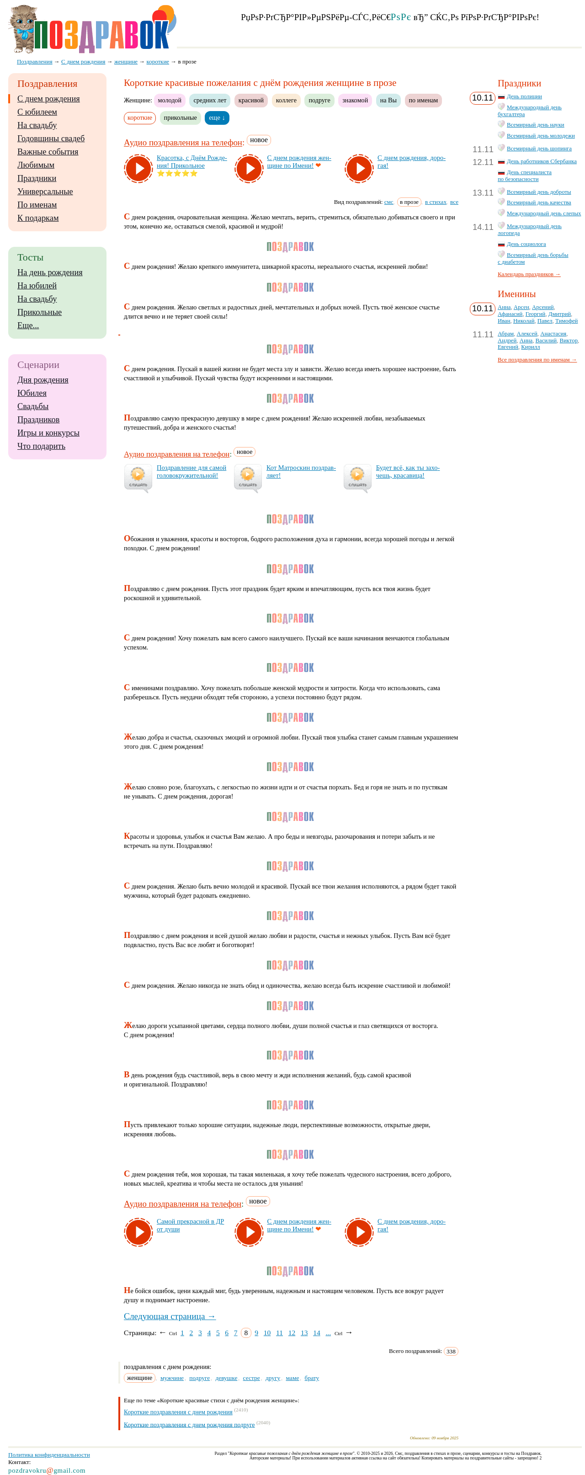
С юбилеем (37, 112)
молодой (169, 100)
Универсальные (45, 191)
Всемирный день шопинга (539, 148)
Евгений (508, 347)
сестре (251, 1377)
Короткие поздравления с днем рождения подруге (189, 1424)
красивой (251, 100)
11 (279, 1333)
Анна (504, 307)
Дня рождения (43, 379)
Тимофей (566, 321)
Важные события (48, 151)
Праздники (36, 178)
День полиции (524, 96)
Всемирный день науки (535, 125)
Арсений (542, 307)
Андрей (507, 340)
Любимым (35, 165)
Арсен (521, 307)
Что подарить (41, 446)
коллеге (286, 100)
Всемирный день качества (539, 202)
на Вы (388, 100)
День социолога (526, 244)
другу (273, 1377)
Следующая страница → (170, 1316)
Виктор (569, 340)
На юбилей (37, 285)
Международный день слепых (544, 213)
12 (292, 1333)
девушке (226, 1377)
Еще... (28, 325)
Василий (546, 340)
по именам (423, 100)
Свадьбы (32, 406)
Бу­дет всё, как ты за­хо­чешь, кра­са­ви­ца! (408, 471)
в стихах (436, 201)
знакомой (355, 100)
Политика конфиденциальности (49, 1454)
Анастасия (553, 333)
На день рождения (50, 272)
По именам (37, 204)
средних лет (209, 100)
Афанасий (510, 314)
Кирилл (530, 347)
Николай (524, 321)
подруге (319, 100)
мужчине (172, 1377)
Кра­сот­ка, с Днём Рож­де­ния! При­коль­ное (192, 161)
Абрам (506, 333)
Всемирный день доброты (539, 192)
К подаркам (38, 218)
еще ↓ (217, 117)
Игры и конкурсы (48, 432)
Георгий (536, 314)
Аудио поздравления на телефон (183, 143)
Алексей (526, 333)
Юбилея (32, 393)
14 (316, 1333)
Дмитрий (559, 314)
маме (292, 1377)
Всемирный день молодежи (541, 136)
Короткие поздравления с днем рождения (178, 1412)
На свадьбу (37, 125)
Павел (545, 321)
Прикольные (39, 312)
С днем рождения (48, 98)
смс (389, 201)
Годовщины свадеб (51, 138)
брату (312, 1377)
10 (267, 1333)
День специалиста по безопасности (525, 175)
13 (304, 1333)
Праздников (38, 419)
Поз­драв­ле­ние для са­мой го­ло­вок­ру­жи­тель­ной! (191, 471)
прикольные (180, 117)
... (328, 1333)
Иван (504, 321)
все (454, 201)
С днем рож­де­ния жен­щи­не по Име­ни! (299, 161)
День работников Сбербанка (542, 161)
